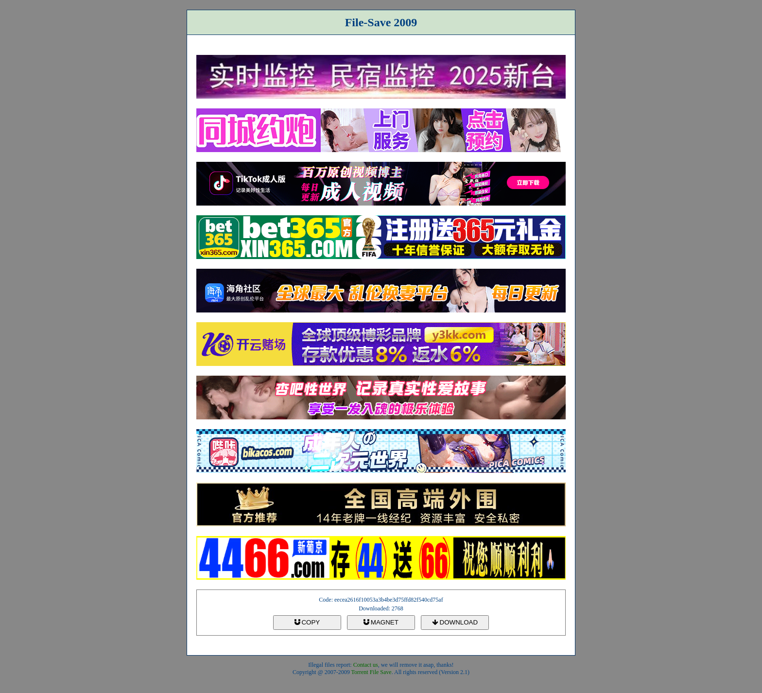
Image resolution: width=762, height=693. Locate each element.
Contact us (365, 664)
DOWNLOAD (455, 622)
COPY (307, 622)
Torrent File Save (371, 672)
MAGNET (381, 622)
